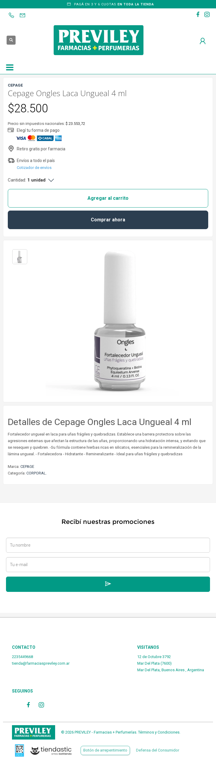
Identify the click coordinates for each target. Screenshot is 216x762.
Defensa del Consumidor (157, 750)
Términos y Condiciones (158, 732)
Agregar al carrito (108, 198)
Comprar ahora (108, 220)
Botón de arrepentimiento (105, 750)
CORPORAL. (36, 473)
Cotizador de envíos (34, 167)
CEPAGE (27, 466)
